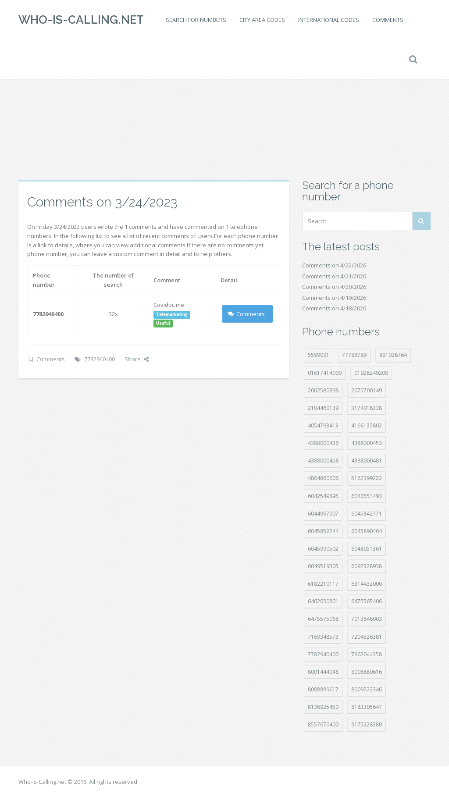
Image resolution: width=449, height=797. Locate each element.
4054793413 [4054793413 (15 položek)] (323, 425)
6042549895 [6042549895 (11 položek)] (323, 496)
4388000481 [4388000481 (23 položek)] (366, 460)
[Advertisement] (224, 109)
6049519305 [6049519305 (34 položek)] (323, 566)
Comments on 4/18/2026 (334, 308)
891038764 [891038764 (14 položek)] (393, 355)
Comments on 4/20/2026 (334, 287)
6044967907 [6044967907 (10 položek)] (323, 513)
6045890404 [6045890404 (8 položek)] (366, 531)
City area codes (262, 20)
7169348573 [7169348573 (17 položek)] (323, 636)
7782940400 (99, 359)
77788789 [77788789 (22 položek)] (354, 355)
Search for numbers (196, 20)
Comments (387, 20)
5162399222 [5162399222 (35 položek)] (366, 478)
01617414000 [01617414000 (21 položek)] (325, 373)
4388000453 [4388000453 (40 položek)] (366, 443)
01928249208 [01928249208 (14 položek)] (371, 373)
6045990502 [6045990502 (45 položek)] (323, 548)
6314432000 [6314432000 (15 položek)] (366, 583)
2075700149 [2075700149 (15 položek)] (366, 390)
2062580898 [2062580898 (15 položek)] (323, 390)
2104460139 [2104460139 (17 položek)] (323, 408)
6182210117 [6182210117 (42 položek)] (323, 583)
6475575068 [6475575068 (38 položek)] (323, 619)
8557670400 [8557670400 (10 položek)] (323, 724)
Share (137, 359)
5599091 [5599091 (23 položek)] (318, 355)
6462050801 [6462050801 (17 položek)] (323, 601)
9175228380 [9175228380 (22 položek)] (366, 724)
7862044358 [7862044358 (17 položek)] (366, 654)
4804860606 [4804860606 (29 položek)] (323, 478)
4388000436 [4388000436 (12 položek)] (323, 443)
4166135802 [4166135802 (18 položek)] (366, 425)
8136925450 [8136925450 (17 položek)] (323, 707)
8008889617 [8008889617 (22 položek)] (323, 689)
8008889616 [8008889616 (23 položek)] (366, 672)
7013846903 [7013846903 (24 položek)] (366, 619)
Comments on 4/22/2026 (334, 265)
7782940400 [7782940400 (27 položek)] (323, 654)
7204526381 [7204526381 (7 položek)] (366, 636)
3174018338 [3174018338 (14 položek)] (366, 408)
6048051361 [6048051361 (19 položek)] (366, 548)
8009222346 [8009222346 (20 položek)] (366, 689)
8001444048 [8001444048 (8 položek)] (323, 672)
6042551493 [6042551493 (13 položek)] (366, 496)
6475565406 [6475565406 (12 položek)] (366, 601)
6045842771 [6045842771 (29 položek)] (366, 513)
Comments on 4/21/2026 (334, 276)
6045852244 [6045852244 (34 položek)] (323, 531)
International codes (328, 20)
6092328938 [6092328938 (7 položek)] (366, 566)
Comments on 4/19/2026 (334, 298)
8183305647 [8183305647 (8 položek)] (366, 707)
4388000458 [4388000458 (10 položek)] (323, 460)
